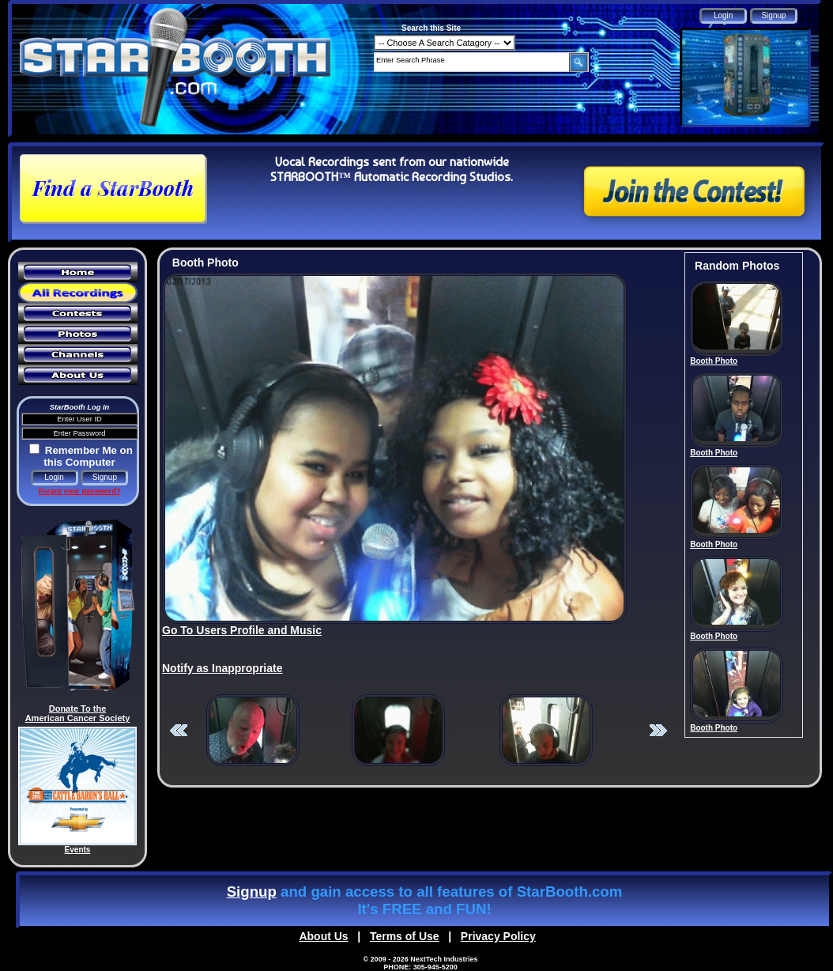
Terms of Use (404, 936)
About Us (323, 936)
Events (78, 849)
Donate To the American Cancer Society (77, 713)
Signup (252, 891)
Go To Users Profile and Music (242, 630)
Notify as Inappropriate (222, 668)
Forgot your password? (79, 491)
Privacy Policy (498, 936)
